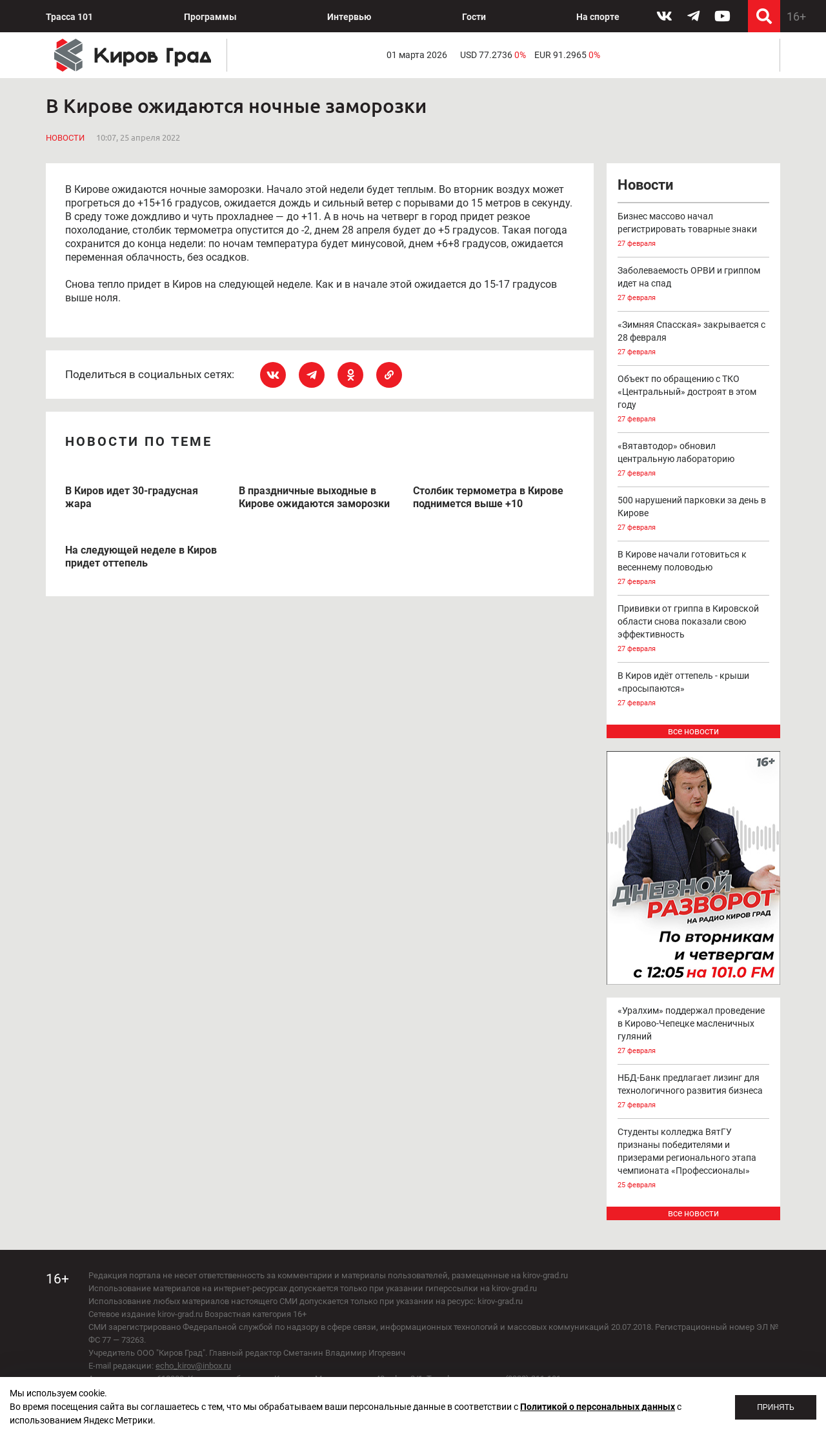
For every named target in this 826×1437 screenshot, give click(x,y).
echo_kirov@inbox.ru (193, 1366)
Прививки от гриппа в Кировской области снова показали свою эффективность (694, 629)
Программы (210, 17)
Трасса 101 (69, 17)
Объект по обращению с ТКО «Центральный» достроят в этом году (694, 400)
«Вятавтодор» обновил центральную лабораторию (694, 460)
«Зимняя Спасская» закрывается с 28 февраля (694, 339)
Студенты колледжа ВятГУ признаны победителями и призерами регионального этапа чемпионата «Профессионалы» (694, 1159)
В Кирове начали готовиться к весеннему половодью (694, 568)
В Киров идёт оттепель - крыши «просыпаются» (694, 690)
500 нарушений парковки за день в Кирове (694, 514)
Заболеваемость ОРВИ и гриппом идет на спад (694, 285)
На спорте (598, 17)
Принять (775, 1407)
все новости (693, 731)
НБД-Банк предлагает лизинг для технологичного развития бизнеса (694, 1092)
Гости (474, 17)
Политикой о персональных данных (597, 1407)
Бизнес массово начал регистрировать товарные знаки (694, 230)
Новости (65, 138)
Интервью (349, 17)
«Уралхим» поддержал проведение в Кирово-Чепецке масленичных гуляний (694, 1031)
